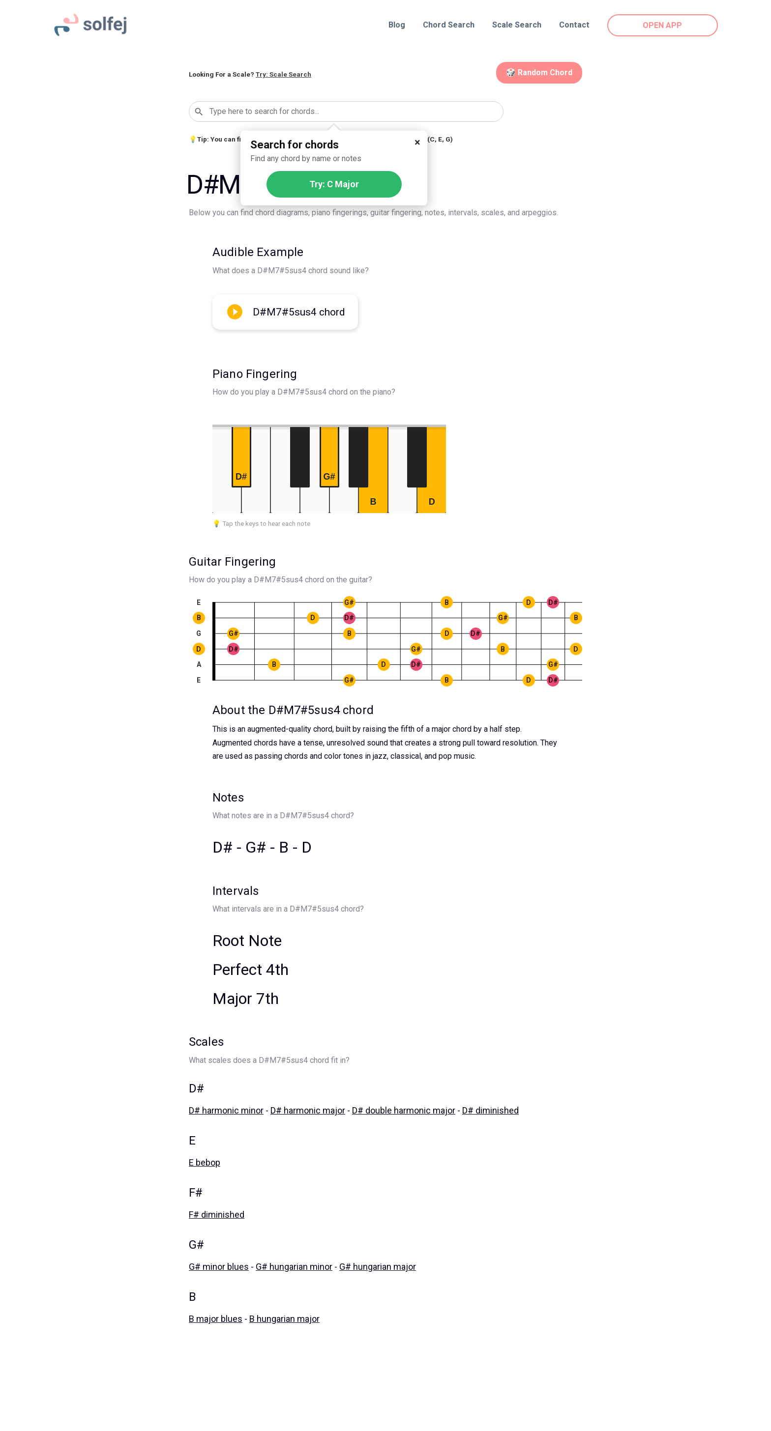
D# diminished (490, 1110)
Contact (574, 24)
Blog (396, 24)
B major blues (215, 1319)
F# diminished (216, 1214)
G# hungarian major (377, 1266)
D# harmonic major (307, 1110)
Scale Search (516, 24)
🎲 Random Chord (539, 72)
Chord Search (448, 24)
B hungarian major (284, 1319)
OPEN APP (662, 25)
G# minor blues (219, 1266)
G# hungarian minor (294, 1266)
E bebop (204, 1162)
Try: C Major (334, 184)
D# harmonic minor (226, 1110)
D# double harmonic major (403, 1110)
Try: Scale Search (283, 74)
